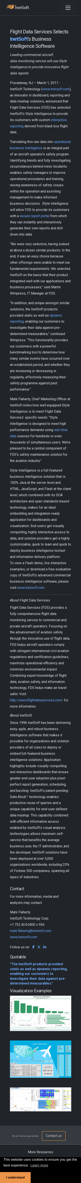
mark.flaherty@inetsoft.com (30, 931)
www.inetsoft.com (56, 89)
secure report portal (34, 216)
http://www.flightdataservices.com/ (36, 700)
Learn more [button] (39, 1165)
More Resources (40, 1152)
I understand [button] (15, 1177)
